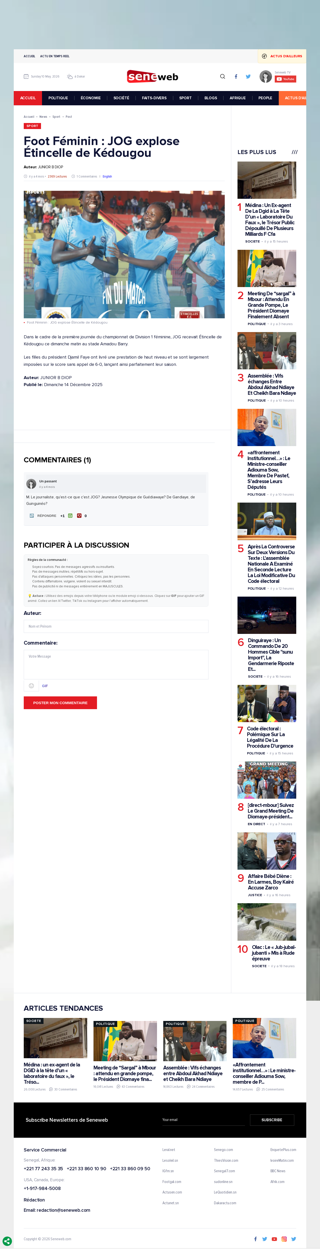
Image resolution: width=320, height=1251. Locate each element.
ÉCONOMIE (91, 98)
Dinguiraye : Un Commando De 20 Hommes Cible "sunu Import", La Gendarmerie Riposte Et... (271, 655)
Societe (252, 241)
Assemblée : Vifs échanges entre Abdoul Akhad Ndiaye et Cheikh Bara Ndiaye (192, 1073)
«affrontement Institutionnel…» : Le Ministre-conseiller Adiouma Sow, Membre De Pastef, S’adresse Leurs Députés (269, 470)
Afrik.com (277, 1182)
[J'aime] (66, 515)
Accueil (29, 56)
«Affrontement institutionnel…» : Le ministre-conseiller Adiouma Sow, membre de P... (264, 1073)
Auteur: (116, 621)
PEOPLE (265, 98)
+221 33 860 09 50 (130, 1169)
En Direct (256, 824)
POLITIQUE (58, 98)
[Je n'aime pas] (82, 515)
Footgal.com (171, 1182)
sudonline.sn (223, 1182)
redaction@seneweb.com (63, 1210)
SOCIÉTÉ (121, 98)
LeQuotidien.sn (225, 1192)
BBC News (278, 1171)
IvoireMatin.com (282, 1160)
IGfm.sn (168, 1171)
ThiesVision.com (226, 1160)
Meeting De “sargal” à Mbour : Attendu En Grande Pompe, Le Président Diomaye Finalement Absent (271, 305)
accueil (28, 98)
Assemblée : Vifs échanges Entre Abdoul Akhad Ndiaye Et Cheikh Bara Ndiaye (272, 384)
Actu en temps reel (54, 56)
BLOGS (210, 98)
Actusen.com (172, 1192)
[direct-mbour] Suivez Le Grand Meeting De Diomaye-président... (271, 811)
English (107, 176)
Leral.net (168, 1150)
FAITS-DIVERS (154, 98)
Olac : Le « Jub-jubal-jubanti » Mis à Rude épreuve (274, 952)
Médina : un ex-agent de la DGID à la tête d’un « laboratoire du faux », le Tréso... (52, 1073)
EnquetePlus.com (283, 1150)
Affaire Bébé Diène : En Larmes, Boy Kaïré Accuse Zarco (271, 882)
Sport (56, 117)
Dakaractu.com (225, 1203)
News (43, 117)
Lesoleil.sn (170, 1160)
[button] (42, 515)
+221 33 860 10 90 (86, 1169)
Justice (255, 895)
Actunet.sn (170, 1203)
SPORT (185, 98)
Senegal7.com (224, 1171)
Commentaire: (116, 665)
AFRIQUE (238, 98)
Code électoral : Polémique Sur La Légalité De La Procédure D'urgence (270, 737)
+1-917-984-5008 (42, 1188)
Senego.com (223, 1150)
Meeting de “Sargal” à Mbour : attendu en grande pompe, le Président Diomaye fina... (125, 1073)
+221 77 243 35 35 (43, 1169)
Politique (257, 324)
